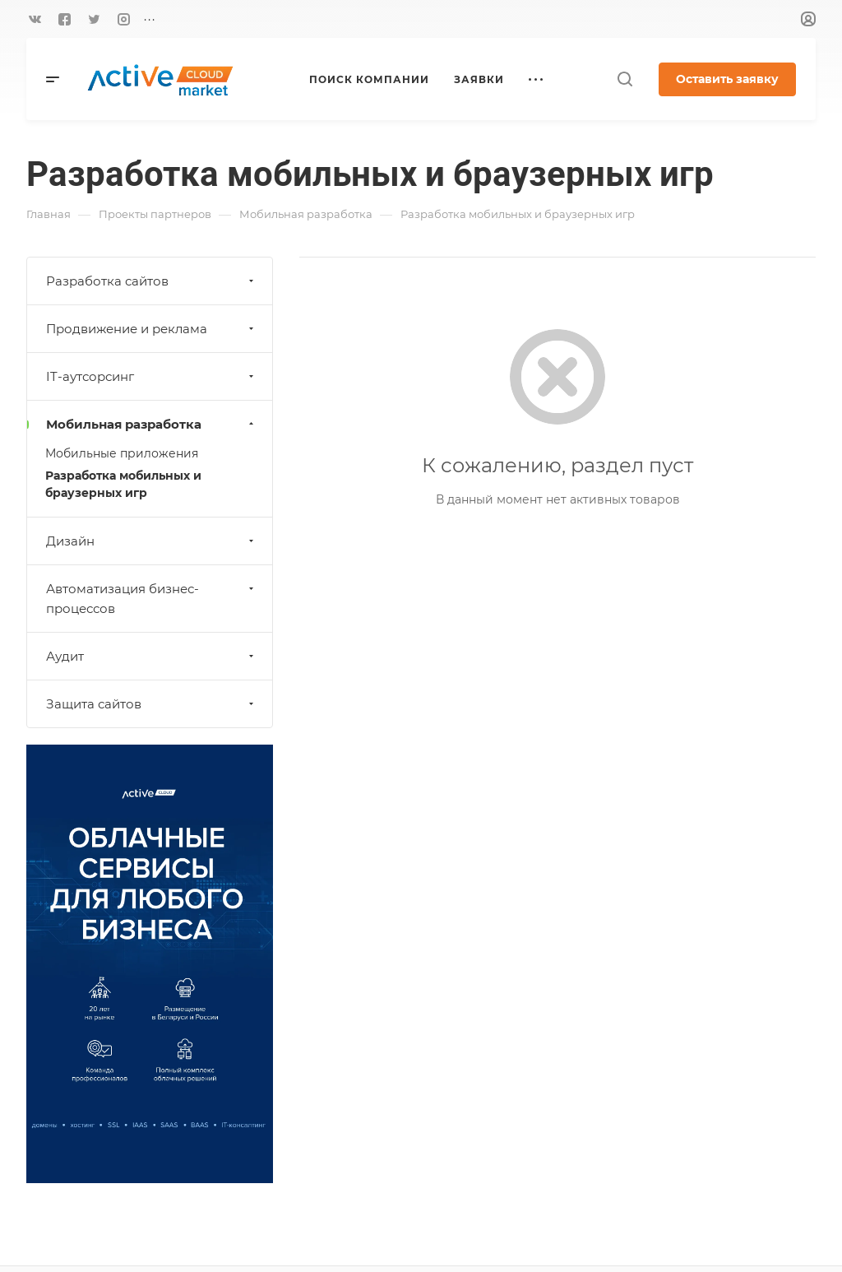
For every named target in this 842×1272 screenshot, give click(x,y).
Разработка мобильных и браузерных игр (123, 484)
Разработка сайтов (151, 281)
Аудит (151, 656)
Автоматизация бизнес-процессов (151, 598)
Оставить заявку (727, 79)
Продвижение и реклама (151, 329)
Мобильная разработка (151, 424)
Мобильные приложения (121, 453)
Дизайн (151, 541)
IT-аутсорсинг (151, 376)
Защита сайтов (151, 704)
